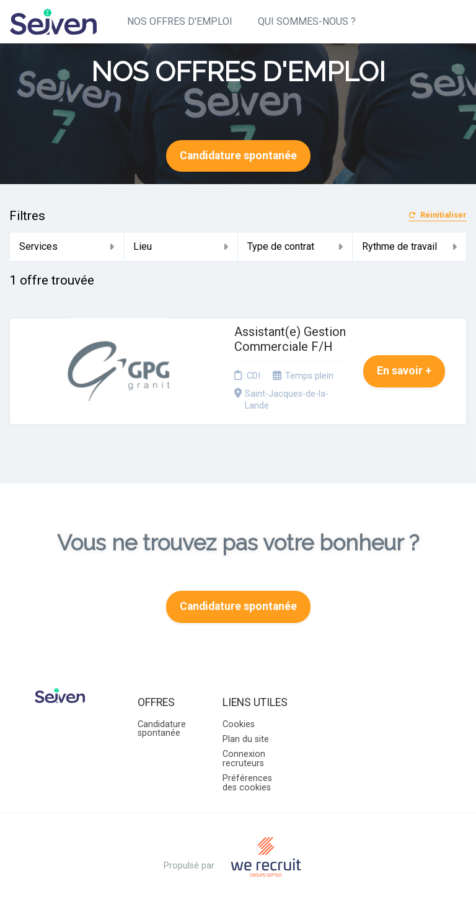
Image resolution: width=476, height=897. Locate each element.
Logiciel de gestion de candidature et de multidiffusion (238, 875)
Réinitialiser (437, 215)
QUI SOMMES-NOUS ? (307, 21)
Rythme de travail (409, 246)
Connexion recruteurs (244, 731)
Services (66, 246)
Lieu (181, 246)
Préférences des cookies (247, 756)
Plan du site (246, 712)
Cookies (239, 697)
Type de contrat (295, 246)
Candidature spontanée (238, 155)
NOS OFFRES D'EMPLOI (179, 21)
